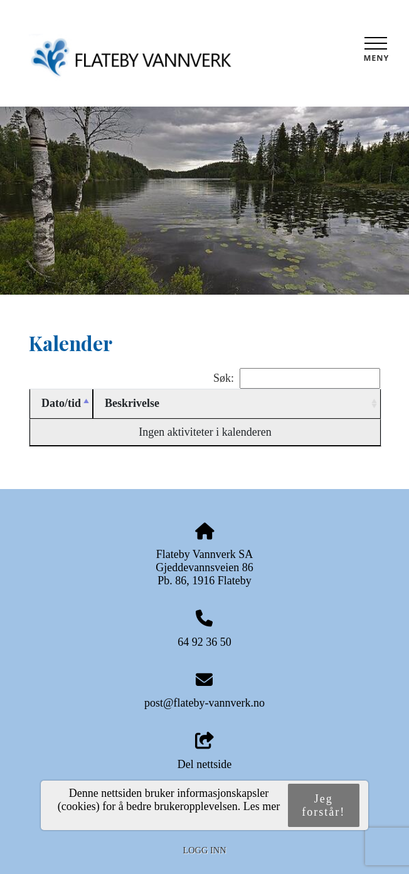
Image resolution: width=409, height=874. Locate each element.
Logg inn (204, 850)
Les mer (261, 806)
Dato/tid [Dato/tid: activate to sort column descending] (61, 403)
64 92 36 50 (204, 642)
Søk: (296, 378)
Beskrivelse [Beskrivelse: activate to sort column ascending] (132, 403)
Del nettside (204, 751)
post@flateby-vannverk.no (204, 703)
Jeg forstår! (323, 805)
